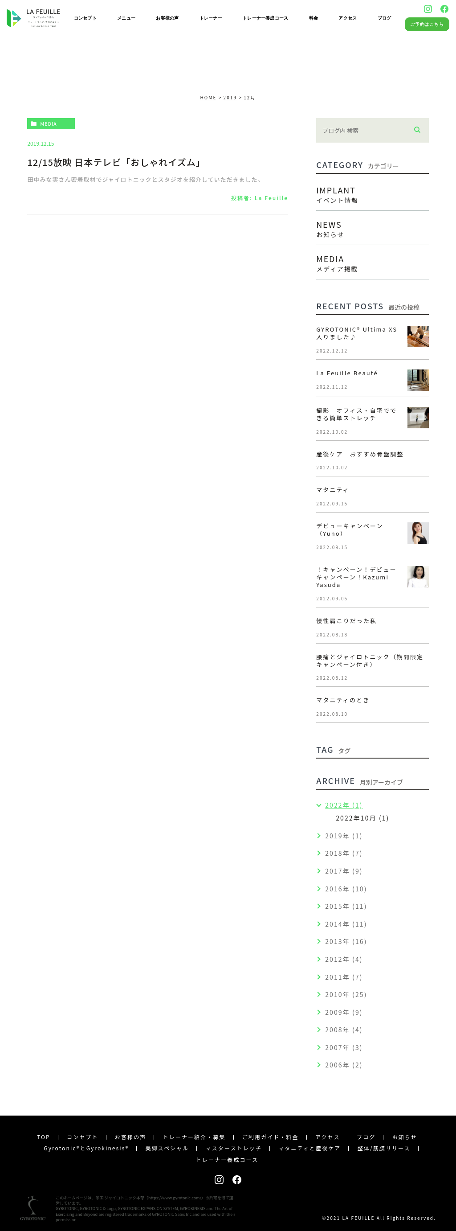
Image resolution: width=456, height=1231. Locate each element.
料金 (313, 18)
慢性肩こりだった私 (346, 620)
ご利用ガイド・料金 (270, 1137)
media (48, 123)
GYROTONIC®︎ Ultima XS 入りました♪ (356, 333)
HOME (208, 97)
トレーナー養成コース (265, 18)
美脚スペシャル (167, 1148)
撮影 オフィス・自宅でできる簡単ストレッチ (356, 414)
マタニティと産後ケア (309, 1148)
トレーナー (211, 18)
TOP (43, 1137)
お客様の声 (167, 18)
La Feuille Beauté (347, 373)
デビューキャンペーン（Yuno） (349, 529)
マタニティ (336, 489)
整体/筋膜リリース (384, 1148)
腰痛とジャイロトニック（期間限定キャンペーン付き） (369, 660)
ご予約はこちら (427, 24)
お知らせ (404, 1137)
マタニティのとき (343, 700)
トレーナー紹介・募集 (194, 1137)
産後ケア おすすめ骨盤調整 (359, 454)
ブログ (384, 18)
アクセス (347, 18)
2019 (230, 97)
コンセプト (85, 18)
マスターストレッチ (234, 1148)
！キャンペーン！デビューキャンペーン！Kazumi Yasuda (356, 577)
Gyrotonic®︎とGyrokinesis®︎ (86, 1148)
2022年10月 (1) (362, 817)
